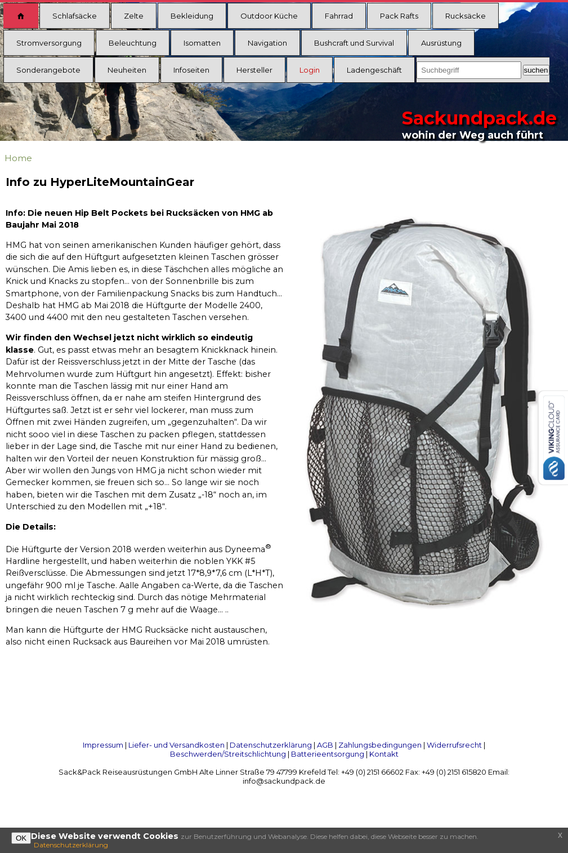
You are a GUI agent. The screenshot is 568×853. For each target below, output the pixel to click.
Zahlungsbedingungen (380, 744)
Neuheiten (127, 69)
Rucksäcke (465, 15)
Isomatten (202, 42)
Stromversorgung (49, 42)
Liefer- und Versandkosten (176, 744)
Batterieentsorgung (327, 753)
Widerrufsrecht (454, 744)
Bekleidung (192, 15)
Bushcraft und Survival (354, 42)
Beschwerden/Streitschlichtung (228, 753)
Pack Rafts (399, 15)
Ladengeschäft (374, 69)
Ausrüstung (441, 42)
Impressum (103, 744)
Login (309, 69)
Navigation (267, 42)
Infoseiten (191, 69)
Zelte (134, 15)
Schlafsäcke (74, 15)
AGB (325, 744)
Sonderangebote (48, 69)
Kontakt (384, 753)
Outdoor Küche (269, 15)
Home (18, 158)
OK (21, 838)
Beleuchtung (132, 42)
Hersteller (254, 69)
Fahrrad (339, 15)
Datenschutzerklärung (271, 744)
